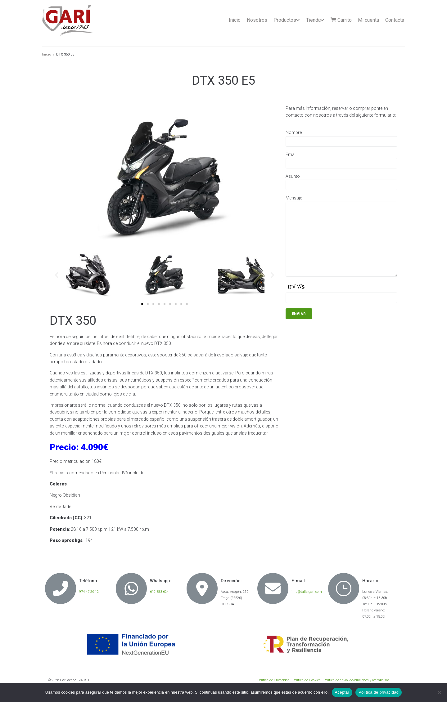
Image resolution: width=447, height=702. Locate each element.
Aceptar (342, 692)
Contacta (394, 20)
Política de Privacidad (273, 680)
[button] (142, 304)
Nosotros (257, 20)
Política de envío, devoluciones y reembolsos (356, 680)
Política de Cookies (306, 680)
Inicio (235, 20)
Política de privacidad (379, 692)
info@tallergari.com (306, 592)
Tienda (313, 20)
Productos (284, 20)
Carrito (341, 20)
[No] (439, 692)
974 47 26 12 (89, 592)
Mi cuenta (368, 20)
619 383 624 (159, 592)
